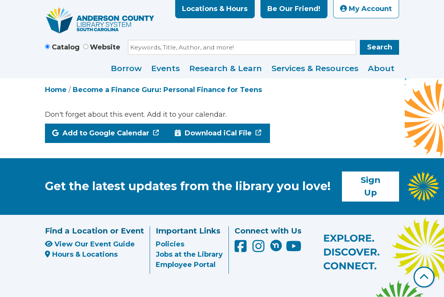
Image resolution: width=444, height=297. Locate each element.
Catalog (66, 47)
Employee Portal (186, 264)
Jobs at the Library (189, 254)
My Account (366, 9)
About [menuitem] (381, 68)
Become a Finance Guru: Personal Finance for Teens (167, 90)
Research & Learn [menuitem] (225, 68)
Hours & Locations (81, 254)
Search (379, 47)
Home (56, 90)
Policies (170, 244)
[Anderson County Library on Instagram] (259, 249)
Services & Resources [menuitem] (315, 68)
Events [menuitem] (165, 68)
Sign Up (370, 186)
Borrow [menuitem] (126, 68)
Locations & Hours (215, 9)
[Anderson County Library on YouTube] (294, 249)
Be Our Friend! (293, 9)
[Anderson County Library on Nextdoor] (276, 245)
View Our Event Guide (90, 244)
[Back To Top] (424, 277)
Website (105, 47)
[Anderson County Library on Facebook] (242, 249)
